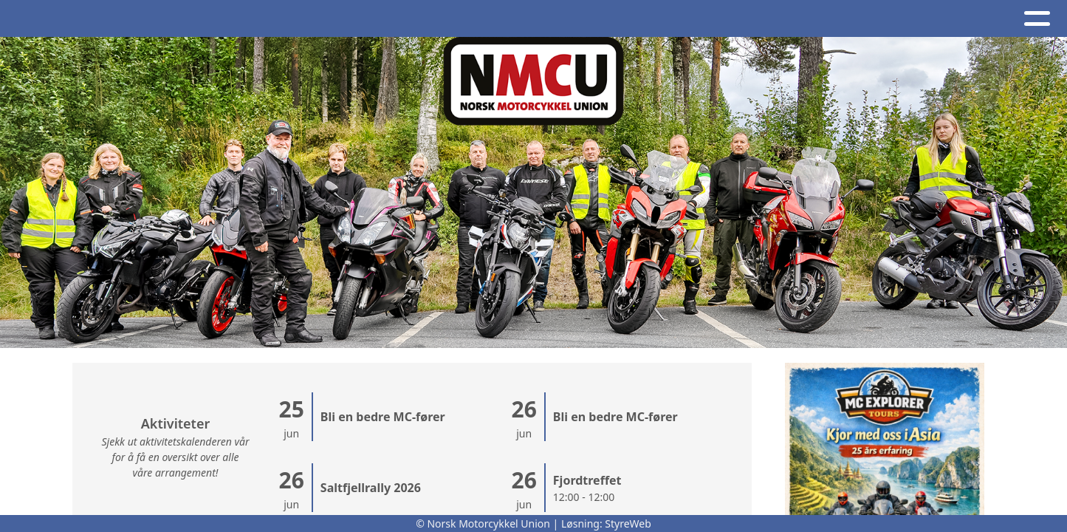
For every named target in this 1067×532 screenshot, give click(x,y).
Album (171, 19)
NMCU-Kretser (539, 19)
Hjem (38, 19)
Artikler (101, 19)
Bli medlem (999, 19)
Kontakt (430, 19)
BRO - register (880, 19)
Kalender (251, 19)
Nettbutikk (761, 19)
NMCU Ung (654, 19)
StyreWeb (628, 523)
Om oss (343, 19)
